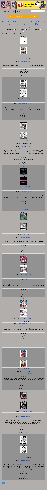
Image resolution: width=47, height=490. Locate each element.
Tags (13, 11)
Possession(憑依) (19, 29)
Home (4, 11)
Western (28, 16)
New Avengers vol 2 (26, 411)
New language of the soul (26, 318)
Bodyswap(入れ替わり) (8, 29)
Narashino (26, 141)
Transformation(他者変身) (33, 29)
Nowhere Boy (26, 186)
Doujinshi (19, 16)
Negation (26, 368)
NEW (36, 24)
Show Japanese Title (22, 28)
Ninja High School (26, 232)
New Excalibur (26, 56)
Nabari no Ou (26, 98)
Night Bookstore (26, 274)
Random (18, 11)
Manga (11, 16)
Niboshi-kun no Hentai (26, 455)
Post (9, 11)
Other (35, 16)
